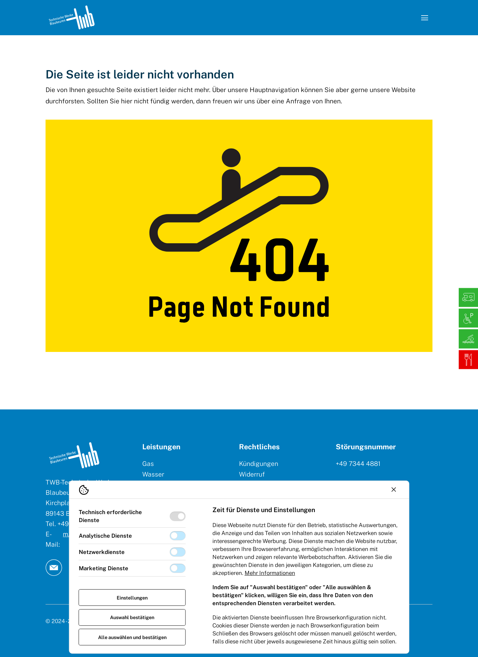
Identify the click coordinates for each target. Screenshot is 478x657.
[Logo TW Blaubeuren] (72, 17)
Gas (148, 463)
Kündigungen (258, 463)
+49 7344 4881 (358, 463)
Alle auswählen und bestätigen (132, 637)
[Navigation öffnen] (424, 18)
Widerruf (252, 474)
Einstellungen (132, 598)
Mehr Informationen (270, 573)
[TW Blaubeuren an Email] (54, 567)
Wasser (153, 474)
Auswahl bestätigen (132, 617)
